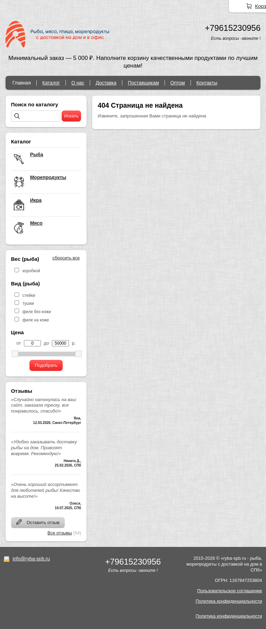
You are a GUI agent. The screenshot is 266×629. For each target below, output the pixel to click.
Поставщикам (143, 83)
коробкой (31, 270)
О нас (77, 83)
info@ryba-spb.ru (31, 558)
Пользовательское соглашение (229, 590)
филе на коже (36, 320)
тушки (28, 303)
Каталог (51, 83)
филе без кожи (37, 311)
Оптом (177, 83)
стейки (29, 295)
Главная (21, 83)
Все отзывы (59, 532)
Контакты (206, 83)
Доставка (106, 83)
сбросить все (66, 257)
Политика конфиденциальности (229, 601)
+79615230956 (232, 28)
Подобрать (46, 365)
